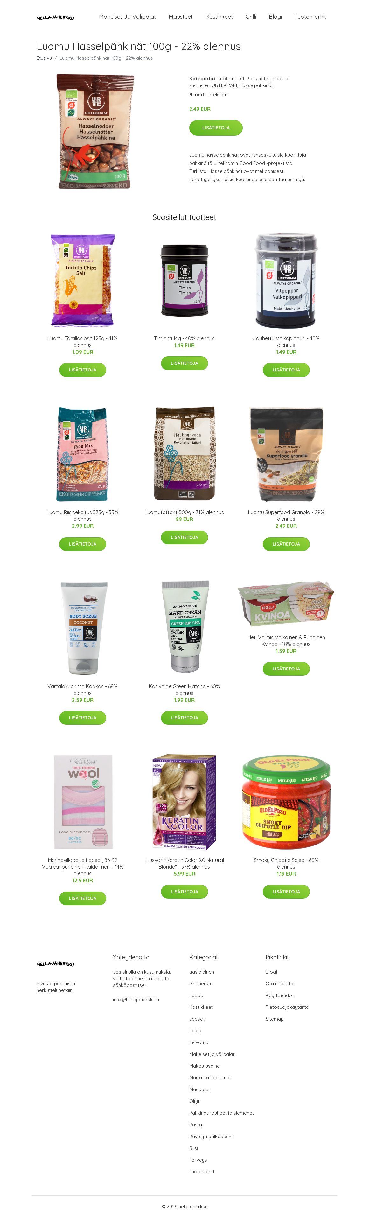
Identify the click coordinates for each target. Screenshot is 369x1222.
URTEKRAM (224, 90)
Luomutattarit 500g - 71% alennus (184, 516)
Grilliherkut (200, 988)
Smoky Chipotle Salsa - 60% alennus (286, 867)
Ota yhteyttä (279, 988)
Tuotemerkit (310, 19)
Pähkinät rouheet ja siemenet (221, 1117)
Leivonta (198, 1047)
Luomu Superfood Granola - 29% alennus (286, 519)
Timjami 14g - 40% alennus (184, 343)
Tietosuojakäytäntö (287, 1011)
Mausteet (181, 19)
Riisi (193, 1153)
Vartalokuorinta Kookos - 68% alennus (82, 694)
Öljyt (194, 1106)
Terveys (198, 1164)
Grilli (251, 19)
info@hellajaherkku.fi (136, 1004)
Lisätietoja (216, 132)
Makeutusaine (204, 1070)
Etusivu (44, 62)
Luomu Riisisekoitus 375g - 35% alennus (82, 519)
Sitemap (275, 1023)
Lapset (197, 1023)
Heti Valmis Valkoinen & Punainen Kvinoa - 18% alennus (286, 645)
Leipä (195, 1035)
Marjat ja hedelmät (210, 1082)
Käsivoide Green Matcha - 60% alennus (184, 694)
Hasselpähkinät (256, 90)
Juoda (196, 1000)
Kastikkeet (219, 19)
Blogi (275, 19)
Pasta (195, 1129)
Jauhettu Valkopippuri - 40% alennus (286, 346)
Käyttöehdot (280, 1000)
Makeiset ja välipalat (127, 19)
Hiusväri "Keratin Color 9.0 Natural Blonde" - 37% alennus (184, 867)
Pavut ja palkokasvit (211, 1141)
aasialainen (201, 976)
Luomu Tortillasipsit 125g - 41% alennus (82, 346)
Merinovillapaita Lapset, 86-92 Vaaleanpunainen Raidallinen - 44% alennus (82, 871)
